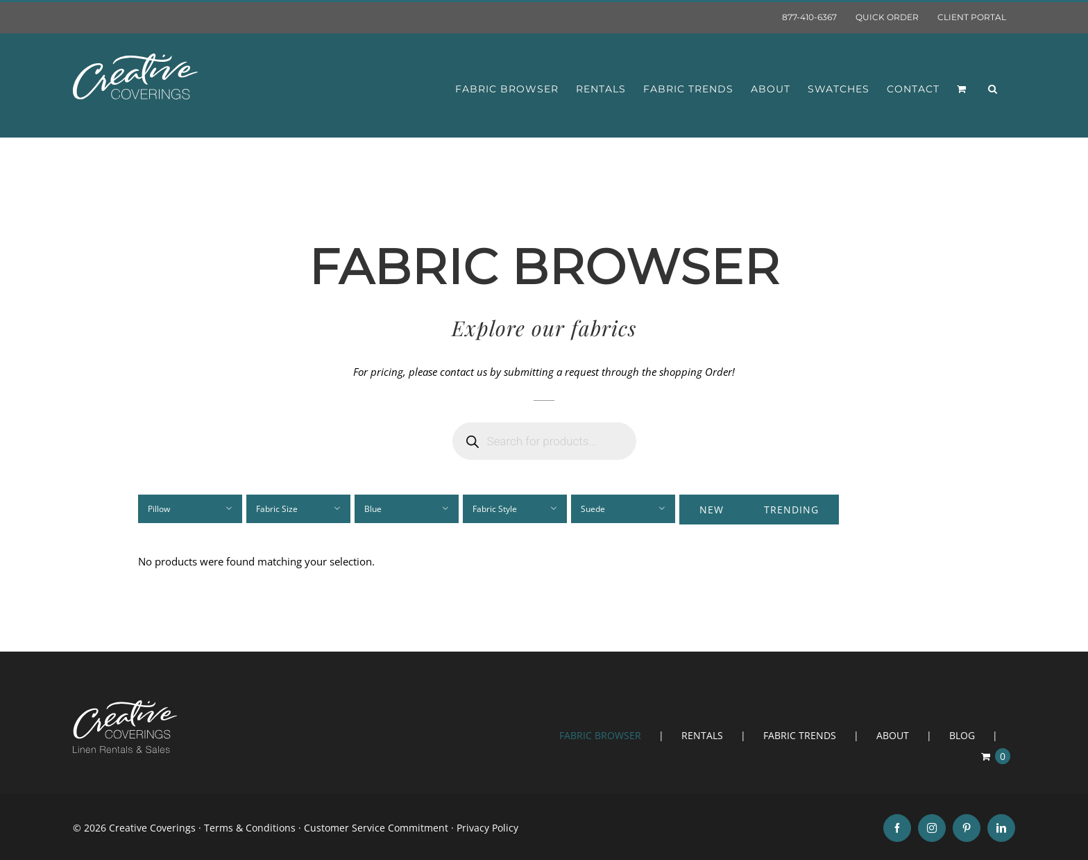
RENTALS (702, 735)
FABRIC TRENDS (799, 735)
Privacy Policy (487, 827)
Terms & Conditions (250, 827)
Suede (593, 509)
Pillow (159, 509)
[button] (993, 89)
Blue (373, 509)
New (711, 509)
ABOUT (892, 735)
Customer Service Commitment (376, 827)
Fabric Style (495, 509)
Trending (791, 509)
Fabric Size (277, 509)
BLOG (962, 735)
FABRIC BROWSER (600, 735)
